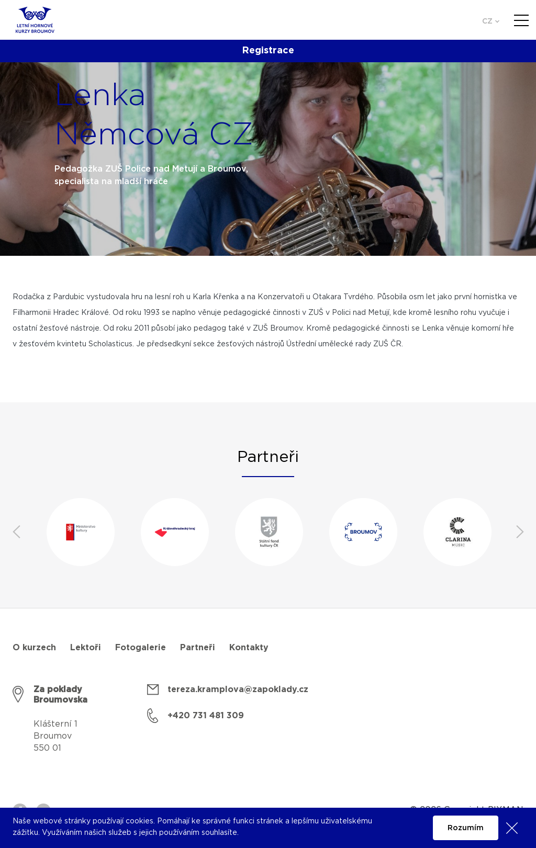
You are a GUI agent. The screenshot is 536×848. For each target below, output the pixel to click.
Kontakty (249, 647)
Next (519, 532)
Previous (16, 532)
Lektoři (85, 647)
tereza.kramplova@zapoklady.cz (238, 689)
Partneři (197, 647)
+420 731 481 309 (206, 715)
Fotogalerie (140, 647)
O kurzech (34, 647)
